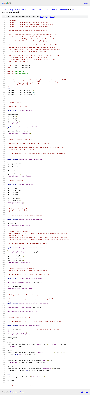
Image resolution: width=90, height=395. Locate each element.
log (47, 17)
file (41, 17)
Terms (22, 392)
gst (72, 9)
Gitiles (12, 392)
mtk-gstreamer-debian (17, 9)
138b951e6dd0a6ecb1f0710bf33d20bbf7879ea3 (48, 9)
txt (82, 392)
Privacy (17, 392)
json (86, 392)
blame (52, 17)
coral (4, 9)
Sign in (86, 3)
